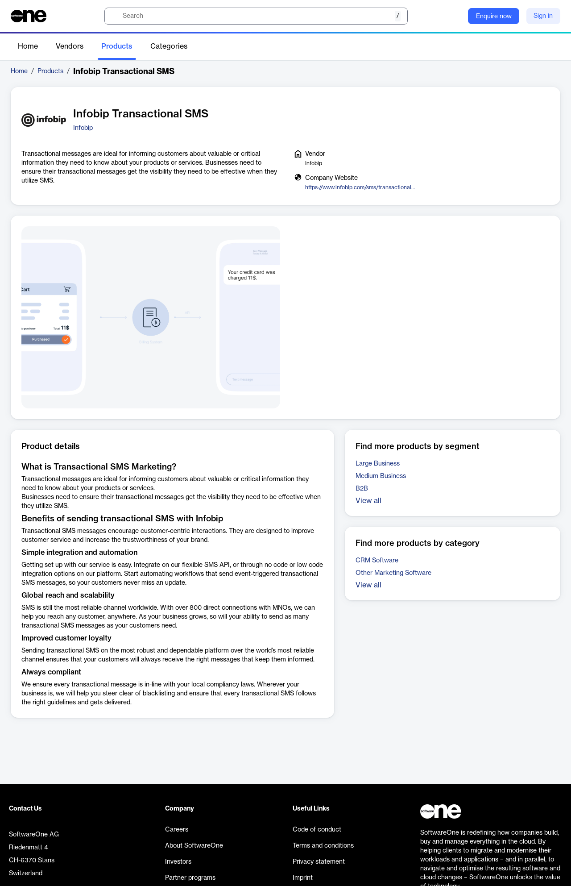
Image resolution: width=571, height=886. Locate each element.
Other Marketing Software (393, 573)
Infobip (83, 128)
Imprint (303, 878)
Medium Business (381, 476)
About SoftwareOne (194, 846)
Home (28, 46)
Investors (178, 862)
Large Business (378, 464)
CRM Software (377, 560)
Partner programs (190, 878)
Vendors (69, 46)
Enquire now (494, 16)
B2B (362, 489)
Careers (176, 830)
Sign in (543, 16)
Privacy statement (319, 862)
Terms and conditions (323, 846)
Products (116, 46)
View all (368, 500)
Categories (168, 46)
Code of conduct (317, 830)
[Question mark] (455, 16)
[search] (256, 16)
